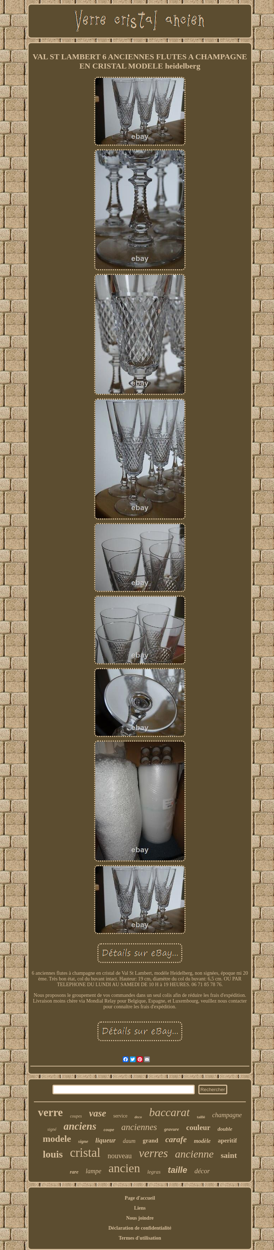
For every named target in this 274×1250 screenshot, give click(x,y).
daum (129, 1141)
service (120, 1116)
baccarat (169, 1112)
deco (138, 1117)
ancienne (194, 1154)
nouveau (120, 1156)
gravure (171, 1129)
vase (97, 1113)
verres (153, 1153)
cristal (85, 1153)
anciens (80, 1126)
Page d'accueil (140, 1198)
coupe (108, 1130)
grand (150, 1140)
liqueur (105, 1140)
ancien (124, 1168)
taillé (201, 1117)
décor (202, 1171)
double (225, 1129)
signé (51, 1129)
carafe (176, 1139)
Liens (140, 1208)
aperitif (227, 1140)
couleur (198, 1127)
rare (74, 1172)
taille (177, 1170)
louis (53, 1154)
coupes (76, 1116)
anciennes (139, 1127)
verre (50, 1112)
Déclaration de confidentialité (140, 1228)
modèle (202, 1141)
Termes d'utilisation (140, 1238)
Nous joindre (139, 1218)
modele (57, 1139)
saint (229, 1155)
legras (154, 1172)
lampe (93, 1171)
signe (83, 1141)
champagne (227, 1115)
